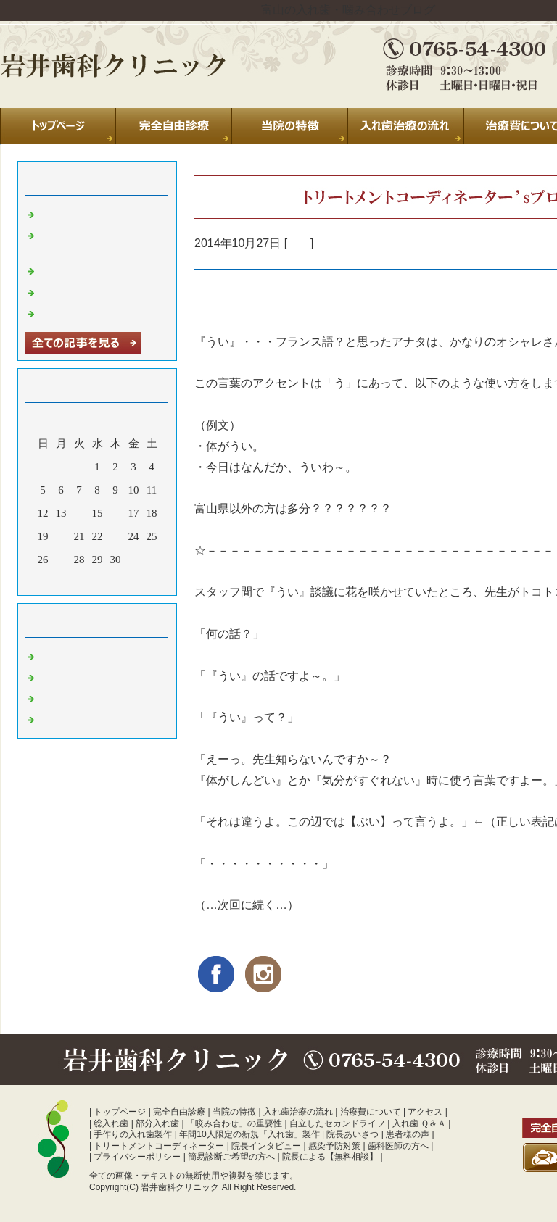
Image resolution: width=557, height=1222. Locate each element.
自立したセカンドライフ (337, 1123)
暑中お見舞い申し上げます (104, 312)
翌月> (125, 580)
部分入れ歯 (157, 1123)
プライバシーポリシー (137, 1157)
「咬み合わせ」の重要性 (234, 1123)
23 (115, 536)
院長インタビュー (266, 1146)
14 (79, 513)
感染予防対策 (334, 1146)
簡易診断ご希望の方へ (231, 1157)
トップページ (120, 1112)
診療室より (66, 676)
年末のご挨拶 (71, 291)
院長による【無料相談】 (330, 1157)
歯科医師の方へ (398, 1146)
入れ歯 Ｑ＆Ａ (419, 1123)
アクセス (425, 1112)
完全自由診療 (179, 1112)
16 (115, 513)
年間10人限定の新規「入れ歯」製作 (249, 1134)
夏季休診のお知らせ (88, 213)
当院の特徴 (234, 1112)
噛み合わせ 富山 (78, 718)
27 (61, 559)
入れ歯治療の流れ (298, 1112)
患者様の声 (407, 1134)
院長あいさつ (352, 1134)
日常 (298, 243)
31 (133, 559)
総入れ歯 (111, 1123)
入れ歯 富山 (67, 697)
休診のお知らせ (77, 269)
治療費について (370, 1112)
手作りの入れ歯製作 (133, 1134)
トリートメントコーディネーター (159, 1146)
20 (61, 536)
